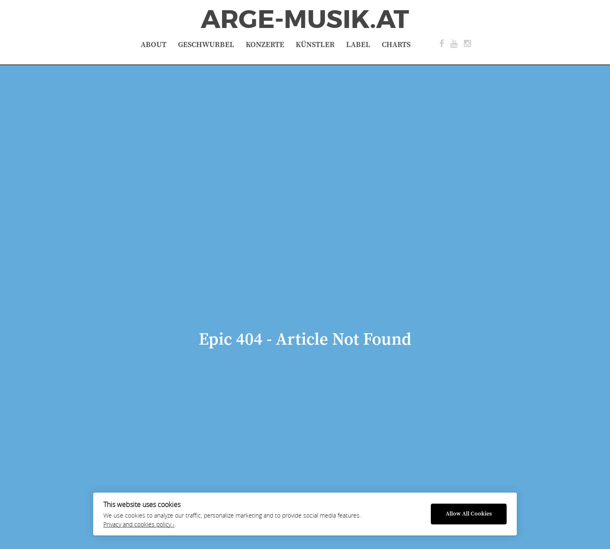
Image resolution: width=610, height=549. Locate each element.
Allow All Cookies (469, 514)
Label (358, 45)
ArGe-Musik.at (305, 19)
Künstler (315, 45)
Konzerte (265, 45)
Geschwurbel (206, 45)
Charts (396, 45)
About (153, 45)
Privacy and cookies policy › (139, 524)
